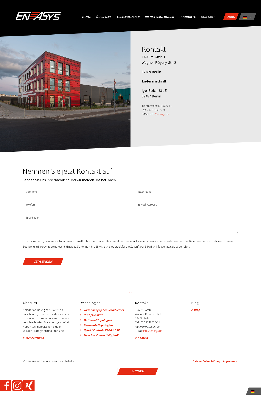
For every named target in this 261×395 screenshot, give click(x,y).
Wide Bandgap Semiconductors (103, 310)
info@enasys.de (159, 115)
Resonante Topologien (98, 325)
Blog (197, 310)
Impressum (231, 361)
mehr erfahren (34, 338)
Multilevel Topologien (97, 320)
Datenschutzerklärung (208, 361)
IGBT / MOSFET (93, 315)
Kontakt (143, 338)
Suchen (138, 372)
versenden (42, 262)
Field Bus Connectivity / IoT (100, 336)
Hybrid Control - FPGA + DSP (101, 331)
